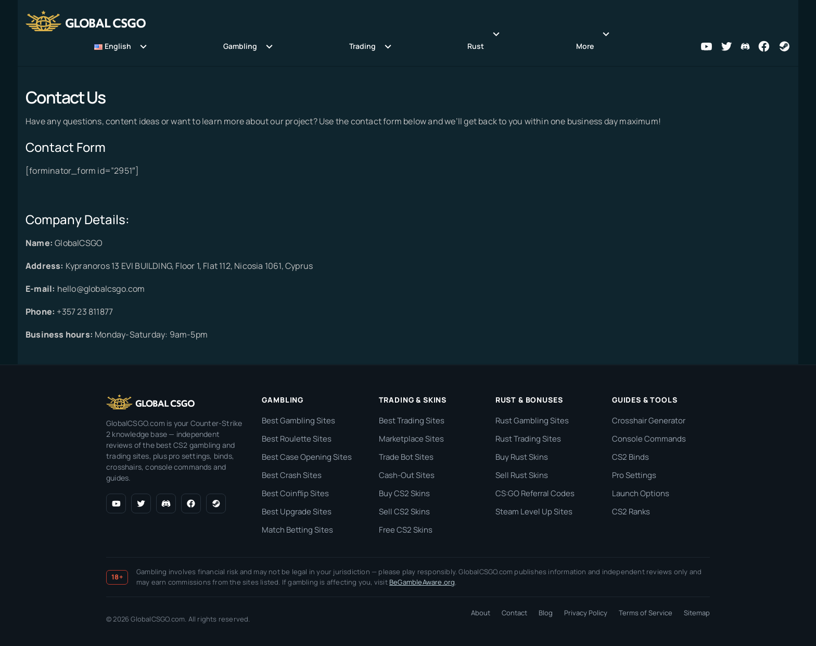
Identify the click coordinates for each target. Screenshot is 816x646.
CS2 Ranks (631, 511)
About (480, 612)
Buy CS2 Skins (404, 493)
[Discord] (166, 503)
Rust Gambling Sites (532, 420)
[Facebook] (191, 503)
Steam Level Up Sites (533, 511)
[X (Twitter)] (141, 503)
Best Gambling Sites (298, 420)
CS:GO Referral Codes (535, 493)
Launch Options (640, 493)
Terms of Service (645, 612)
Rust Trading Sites (528, 438)
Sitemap (697, 612)
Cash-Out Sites (407, 475)
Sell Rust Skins (521, 475)
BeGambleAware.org (422, 582)
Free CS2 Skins (405, 529)
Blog (546, 612)
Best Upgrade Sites (297, 511)
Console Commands (649, 438)
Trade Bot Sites (406, 456)
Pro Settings (634, 475)
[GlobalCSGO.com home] (150, 401)
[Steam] (216, 503)
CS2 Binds (630, 456)
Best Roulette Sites (297, 438)
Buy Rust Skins (521, 456)
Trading (362, 46)
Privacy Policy (585, 612)
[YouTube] (116, 503)
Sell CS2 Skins (404, 511)
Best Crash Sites (292, 475)
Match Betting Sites (297, 529)
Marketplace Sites (411, 438)
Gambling (240, 46)
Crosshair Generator (648, 420)
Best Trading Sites (411, 420)
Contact (514, 612)
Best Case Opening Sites (307, 456)
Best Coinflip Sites (295, 493)
